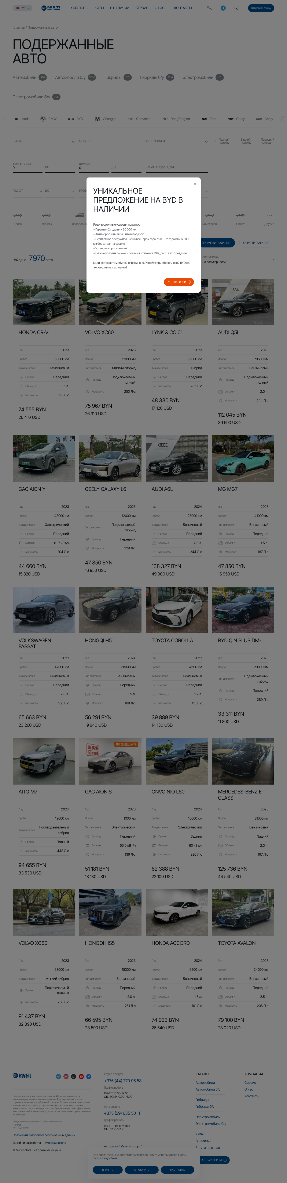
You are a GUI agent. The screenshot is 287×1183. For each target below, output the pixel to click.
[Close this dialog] (195, 184)
